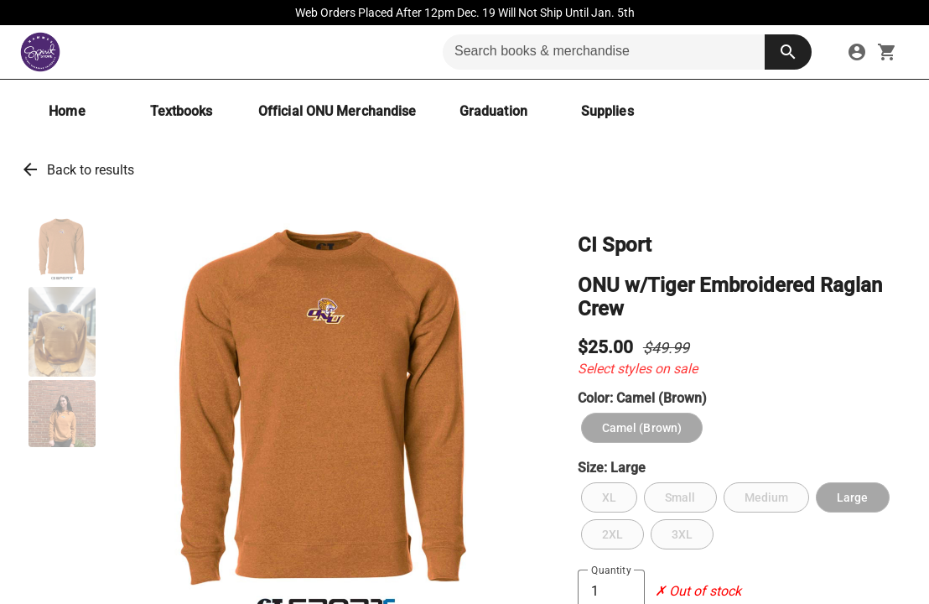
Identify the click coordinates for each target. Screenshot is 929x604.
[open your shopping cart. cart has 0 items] (887, 52)
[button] (62, 250)
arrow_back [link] (30, 169)
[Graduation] (493, 111)
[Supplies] (607, 111)
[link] (857, 52)
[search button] (788, 52)
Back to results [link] (90, 170)
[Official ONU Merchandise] (337, 111)
